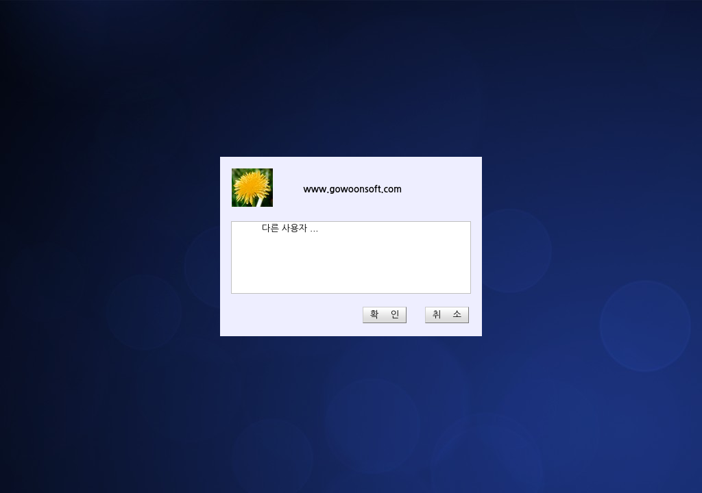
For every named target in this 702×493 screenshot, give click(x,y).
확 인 (384, 314)
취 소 (447, 314)
